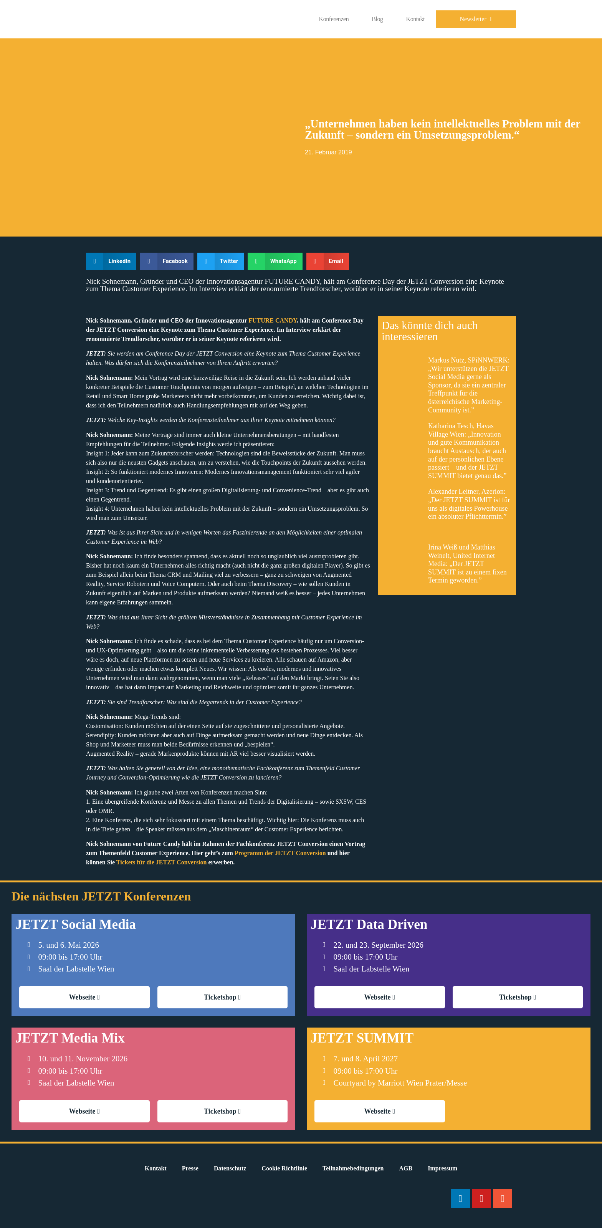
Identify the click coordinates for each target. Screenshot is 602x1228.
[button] (111, 261)
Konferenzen (334, 19)
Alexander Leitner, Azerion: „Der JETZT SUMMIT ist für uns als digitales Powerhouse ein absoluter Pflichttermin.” (469, 504)
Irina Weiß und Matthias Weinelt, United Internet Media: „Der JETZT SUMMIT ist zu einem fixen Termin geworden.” (467, 563)
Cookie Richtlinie (284, 1168)
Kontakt (415, 19)
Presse (190, 1168)
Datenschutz (230, 1168)
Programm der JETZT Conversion (280, 853)
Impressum (442, 1168)
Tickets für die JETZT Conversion (161, 862)
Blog (377, 19)
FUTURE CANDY (272, 320)
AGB (406, 1168)
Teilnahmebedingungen (353, 1168)
